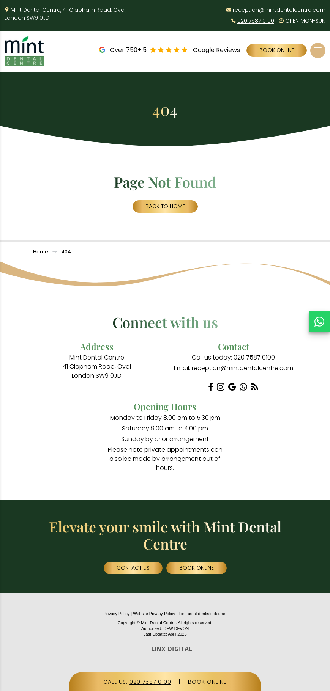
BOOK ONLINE (207, 682)
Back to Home (165, 206)
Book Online (276, 50)
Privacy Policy (116, 613)
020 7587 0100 (255, 21)
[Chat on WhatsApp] (319, 321)
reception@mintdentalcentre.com (279, 10)
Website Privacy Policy (154, 613)
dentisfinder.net (212, 613)
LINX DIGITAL (172, 649)
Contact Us (133, 568)
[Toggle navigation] (317, 50)
